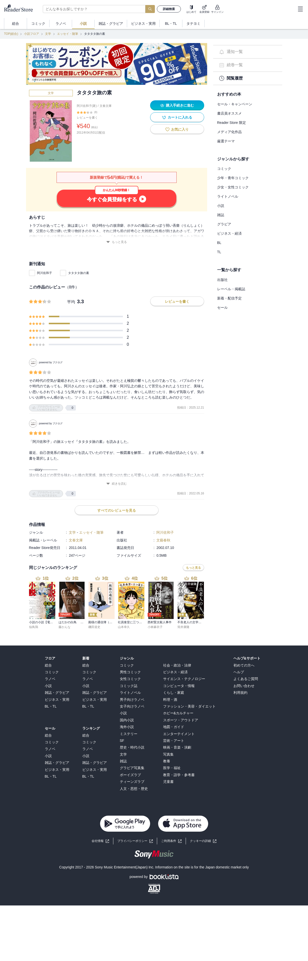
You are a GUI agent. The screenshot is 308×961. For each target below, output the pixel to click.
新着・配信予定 (229, 298)
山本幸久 (124, 627)
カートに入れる (177, 117)
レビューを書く (87, 117)
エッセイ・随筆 (67, 34)
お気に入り (177, 129)
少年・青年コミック (233, 178)
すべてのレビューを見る (116, 510)
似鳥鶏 (33, 627)
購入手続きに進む (177, 105)
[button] (203, 841)
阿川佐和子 (44, 273)
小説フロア (31, 34)
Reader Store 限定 (231, 123)
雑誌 (220, 215)
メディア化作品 (229, 132)
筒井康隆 (183, 627)
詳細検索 (169, 9)
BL (219, 243)
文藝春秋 (163, 540)
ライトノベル (227, 196)
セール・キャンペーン (234, 104)
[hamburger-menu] (300, 9)
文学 (48, 34)
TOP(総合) (11, 34)
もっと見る (116, 242)
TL (219, 252)
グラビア (224, 224)
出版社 (222, 280)
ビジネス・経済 (229, 233)
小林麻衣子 (155, 627)
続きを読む (116, 484)
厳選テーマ (226, 141)
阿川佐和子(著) (87, 106)
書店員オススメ (229, 113)
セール (222, 307)
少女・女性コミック (233, 187)
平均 (71, 302)
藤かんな (65, 627)
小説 (220, 206)
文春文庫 (106, 106)
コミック (224, 169)
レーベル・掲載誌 (231, 289)
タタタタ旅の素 (78, 273)
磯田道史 (94, 627)
